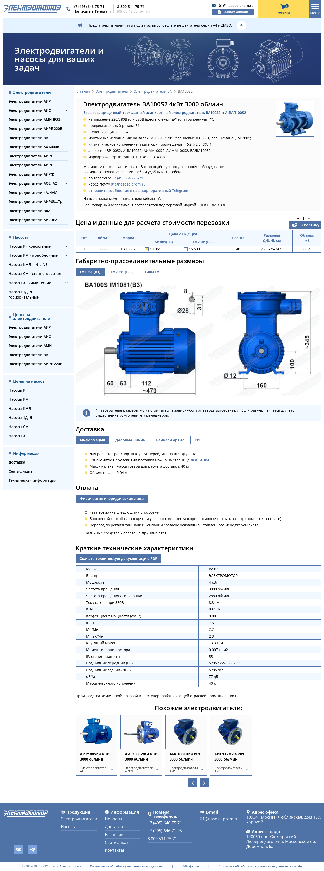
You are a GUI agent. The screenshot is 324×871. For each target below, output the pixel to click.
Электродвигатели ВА (28, 137)
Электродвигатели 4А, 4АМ (33, 192)
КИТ (198, 440)
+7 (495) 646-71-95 (165, 830)
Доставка (17, 462)
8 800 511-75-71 (162, 838)
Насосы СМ (19, 426)
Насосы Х (17, 435)
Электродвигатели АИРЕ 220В (35, 128)
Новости (113, 819)
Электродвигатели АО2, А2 (33, 183)
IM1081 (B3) (90, 271)
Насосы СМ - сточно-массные (35, 273)
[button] (66, 110)
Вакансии (114, 834)
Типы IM (152, 271)
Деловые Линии (130, 440)
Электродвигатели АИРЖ (31, 174)
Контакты (114, 850)
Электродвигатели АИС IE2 (33, 219)
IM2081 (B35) (122, 271)
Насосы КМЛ (20, 408)
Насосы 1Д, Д (20, 417)
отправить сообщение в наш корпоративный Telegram (138, 190)
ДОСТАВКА (200, 460)
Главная (83, 91)
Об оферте (190, 866)
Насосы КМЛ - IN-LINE (28, 264)
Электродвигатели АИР (30, 101)
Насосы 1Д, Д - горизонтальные (24, 294)
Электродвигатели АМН (30, 345)
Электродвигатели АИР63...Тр (35, 201)
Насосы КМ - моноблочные (33, 255)
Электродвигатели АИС (30, 110)
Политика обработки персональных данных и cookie (260, 866)
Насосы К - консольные (30, 246)
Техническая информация (32, 480)
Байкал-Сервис (170, 440)
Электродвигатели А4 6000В (34, 146)
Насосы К (17, 390)
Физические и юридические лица (112, 498)
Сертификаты (21, 471)
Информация (92, 440)
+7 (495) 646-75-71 (88, 6)
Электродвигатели (112, 91)
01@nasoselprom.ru (236, 5)
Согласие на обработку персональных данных (126, 866)
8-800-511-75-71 (131, 6)
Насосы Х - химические (30, 282)
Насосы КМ (19, 399)
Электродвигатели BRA (29, 210)
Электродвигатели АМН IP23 (34, 119)
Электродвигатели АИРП (31, 165)
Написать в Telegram (92, 11)
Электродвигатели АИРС (31, 156)
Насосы (68, 826)
